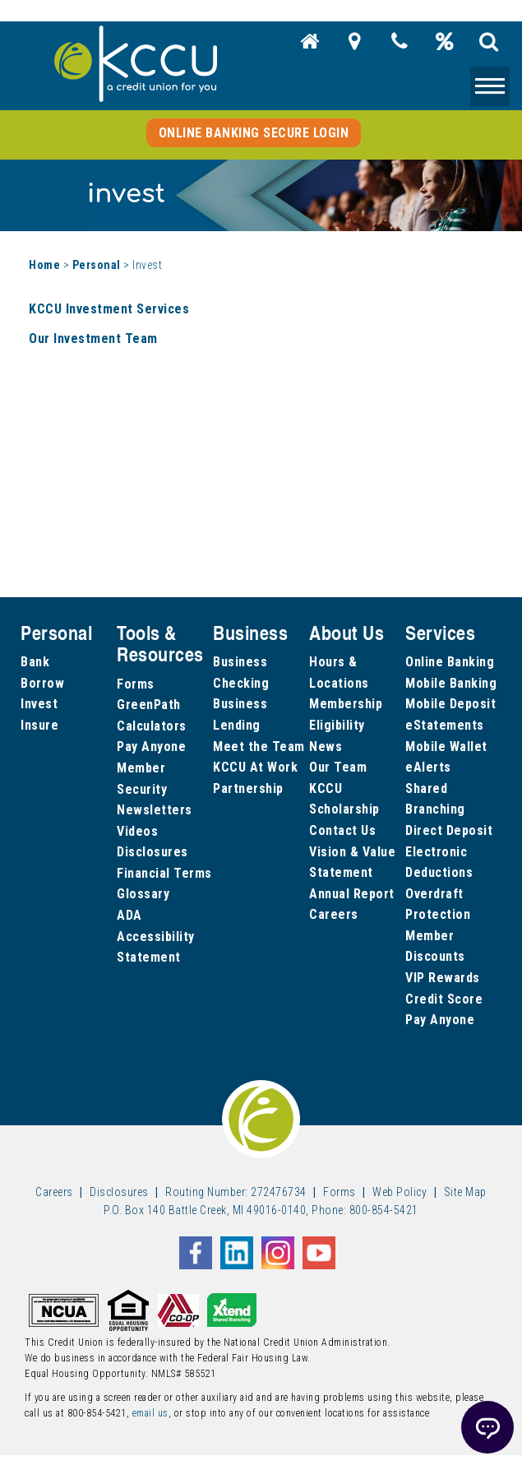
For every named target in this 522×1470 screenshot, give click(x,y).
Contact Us (342, 830)
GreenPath (149, 704)
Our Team (338, 767)
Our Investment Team (93, 338)
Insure (39, 725)
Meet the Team (259, 746)
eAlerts (428, 767)
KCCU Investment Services (109, 309)
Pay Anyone (151, 746)
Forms (136, 684)
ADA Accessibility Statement (156, 936)
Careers (333, 914)
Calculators (152, 726)
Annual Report (352, 894)
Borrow (42, 683)
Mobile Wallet (446, 746)
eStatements (444, 725)
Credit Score (444, 999)
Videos (137, 831)
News (325, 746)
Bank (35, 662)
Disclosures (152, 852)
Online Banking (449, 662)
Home (44, 264)
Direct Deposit (448, 830)
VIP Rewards (442, 977)
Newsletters (154, 810)
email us (150, 1413)
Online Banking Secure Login (254, 133)
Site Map (465, 1192)
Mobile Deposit (450, 704)
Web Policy (399, 1192)
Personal (96, 264)
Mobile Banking (451, 683)
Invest (39, 704)
